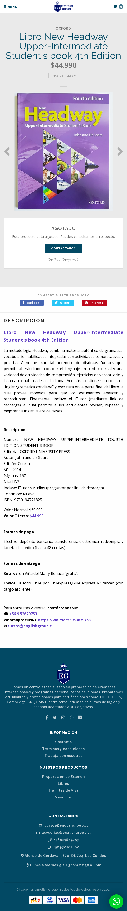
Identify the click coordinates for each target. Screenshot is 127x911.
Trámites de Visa (63, 790)
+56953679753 (63, 840)
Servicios (63, 797)
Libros (63, 783)
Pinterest (94, 303)
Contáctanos (63, 248)
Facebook (31, 303)
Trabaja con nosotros (63, 755)
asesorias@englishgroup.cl (63, 832)
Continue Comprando (63, 260)
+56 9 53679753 (23, 613)
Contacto (63, 742)
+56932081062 (63, 847)
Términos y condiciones (63, 748)
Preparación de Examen (63, 776)
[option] (63, 151)
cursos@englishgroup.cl (30, 625)
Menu (11, 7)
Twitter (62, 303)
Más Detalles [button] (64, 75)
